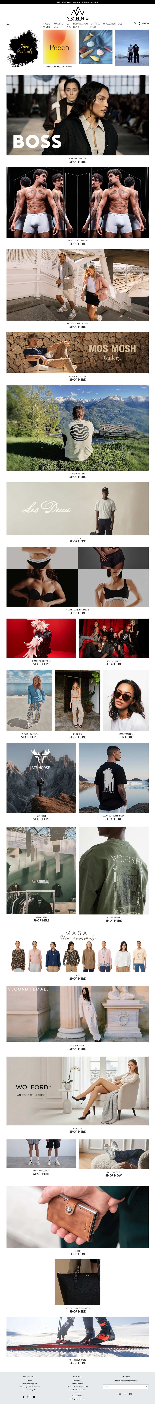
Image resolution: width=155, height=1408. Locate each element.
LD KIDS (69, 24)
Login (8, 24)
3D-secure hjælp (29, 1390)
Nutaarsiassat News (80, 24)
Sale (120, 24)
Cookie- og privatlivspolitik (29, 1387)
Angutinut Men (59, 24)
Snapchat (34, 1397)
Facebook (23, 1397)
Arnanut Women (47, 24)
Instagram (29, 1397)
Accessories (109, 24)
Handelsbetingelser (29, 1384)
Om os (29, 1381)
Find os (77, 1393)
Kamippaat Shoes (95, 24)
